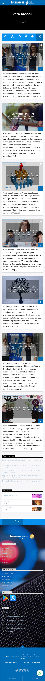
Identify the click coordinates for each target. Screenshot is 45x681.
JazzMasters (7, 501)
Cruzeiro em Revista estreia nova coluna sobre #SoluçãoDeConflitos (22, 408)
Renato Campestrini (8, 585)
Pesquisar (11, 679)
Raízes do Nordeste (9, 508)
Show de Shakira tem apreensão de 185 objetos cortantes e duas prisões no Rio (22, 482)
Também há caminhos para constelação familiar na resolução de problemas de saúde (22, 56)
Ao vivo (34, 679)
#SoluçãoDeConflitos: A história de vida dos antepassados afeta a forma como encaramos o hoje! (22, 289)
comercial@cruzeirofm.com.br (15, 616)
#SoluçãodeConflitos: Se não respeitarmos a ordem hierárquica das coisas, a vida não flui (22, 175)
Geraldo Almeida (7, 579)
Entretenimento (9, 45)
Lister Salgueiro (7, 582)
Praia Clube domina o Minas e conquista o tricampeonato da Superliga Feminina (22, 471)
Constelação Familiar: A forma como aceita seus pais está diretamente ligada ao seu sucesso (22, 232)
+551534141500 (10, 612)
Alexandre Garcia (7, 573)
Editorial (4, 553)
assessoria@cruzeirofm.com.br (15, 620)
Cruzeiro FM (7, 68)
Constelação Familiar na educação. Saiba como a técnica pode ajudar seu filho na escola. (22, 116)
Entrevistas (20, 45)
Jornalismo (5, 548)
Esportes (5, 551)
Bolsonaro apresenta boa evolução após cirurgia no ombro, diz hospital (21, 466)
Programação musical (10, 495)
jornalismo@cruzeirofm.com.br (15, 624)
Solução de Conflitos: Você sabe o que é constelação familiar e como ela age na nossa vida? (22, 346)
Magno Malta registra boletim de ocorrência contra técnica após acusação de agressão (21, 476)
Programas (5, 562)
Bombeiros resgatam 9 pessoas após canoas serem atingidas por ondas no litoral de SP (22, 461)
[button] (40, 673)
